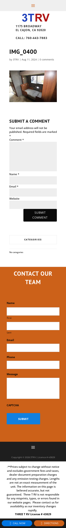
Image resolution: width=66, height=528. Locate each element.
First (9, 317)
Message (12, 374)
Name (14, 174)
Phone (11, 357)
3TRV (16, 59)
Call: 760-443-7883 (31, 38)
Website (14, 198)
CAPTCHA (13, 405)
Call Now (17, 523)
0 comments (47, 59)
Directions (49, 523)
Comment (16, 139)
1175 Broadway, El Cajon (37, 25)
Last (9, 332)
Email (13, 186)
